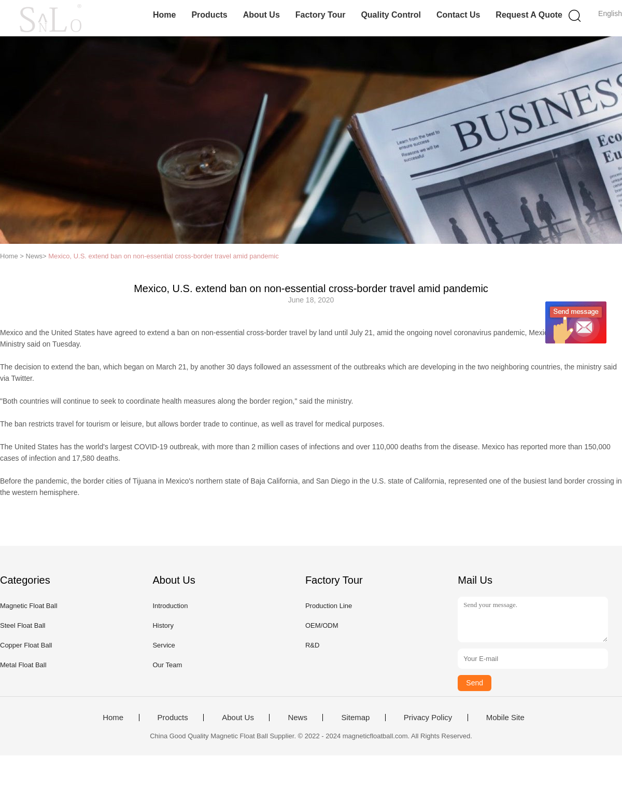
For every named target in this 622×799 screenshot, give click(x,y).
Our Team (167, 665)
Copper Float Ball (26, 645)
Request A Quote (529, 14)
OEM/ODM (321, 625)
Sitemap (355, 717)
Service (163, 645)
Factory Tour (320, 14)
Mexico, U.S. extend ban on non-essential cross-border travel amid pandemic (163, 256)
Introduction (170, 606)
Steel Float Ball (22, 625)
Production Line (328, 606)
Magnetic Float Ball (29, 606)
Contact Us (458, 14)
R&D (312, 645)
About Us (261, 14)
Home (164, 14)
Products (209, 14)
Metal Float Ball (23, 665)
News (297, 717)
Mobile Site (505, 717)
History (162, 625)
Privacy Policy (428, 717)
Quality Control (391, 14)
